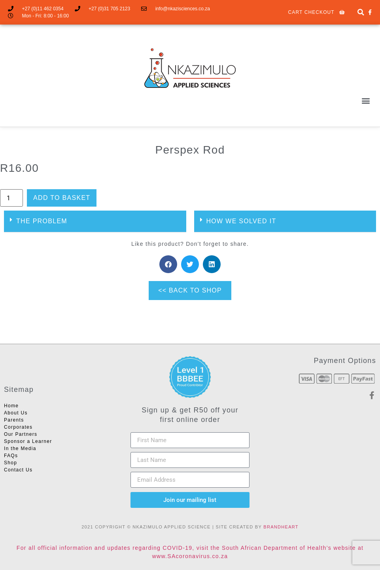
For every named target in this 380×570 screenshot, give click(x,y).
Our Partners (20, 434)
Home (11, 405)
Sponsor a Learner (28, 441)
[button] (360, 12)
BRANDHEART (281, 526)
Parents (14, 420)
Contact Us (18, 470)
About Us (16, 413)
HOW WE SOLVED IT (241, 221)
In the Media (20, 448)
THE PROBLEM (41, 221)
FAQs (11, 455)
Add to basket (61, 197)
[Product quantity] (11, 198)
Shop (10, 463)
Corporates (18, 427)
